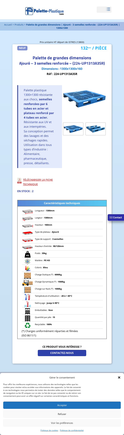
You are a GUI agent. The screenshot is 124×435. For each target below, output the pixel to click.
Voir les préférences (62, 422)
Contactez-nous (62, 353)
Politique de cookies (49, 430)
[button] (119, 377)
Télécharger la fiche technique (38, 182)
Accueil (8, 24)
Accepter (62, 405)
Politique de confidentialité (72, 430)
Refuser (62, 414)
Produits (19, 24)
